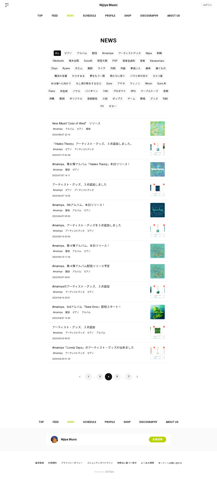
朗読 (90, 68)
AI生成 (64, 91)
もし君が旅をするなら (88, 83)
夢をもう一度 (97, 75)
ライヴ (101, 68)
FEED (55, 15)
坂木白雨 (74, 60)
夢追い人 (135, 68)
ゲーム (131, 98)
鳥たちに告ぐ (117, 75)
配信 (94, 53)
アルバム (82, 53)
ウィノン (135, 83)
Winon (148, 83)
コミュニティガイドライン (100, 463)
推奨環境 (39, 463)
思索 (165, 91)
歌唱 (142, 98)
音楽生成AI (129, 60)
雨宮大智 (102, 60)
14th (105, 91)
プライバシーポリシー (72, 463)
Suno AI (161, 83)
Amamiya (107, 53)
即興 (159, 53)
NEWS (70, 15)
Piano (52, 91)
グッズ (154, 98)
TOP (40, 15)
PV (102, 106)
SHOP (127, 15)
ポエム (79, 68)
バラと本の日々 (139, 75)
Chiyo (54, 68)
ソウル (76, 91)
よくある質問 (147, 463)
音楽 (142, 60)
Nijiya (149, 53)
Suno (109, 83)
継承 (148, 68)
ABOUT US (173, 15)
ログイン (206, 5)
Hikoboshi (58, 60)
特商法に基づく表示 (127, 463)
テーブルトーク (149, 91)
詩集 (51, 98)
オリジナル (76, 98)
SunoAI (88, 60)
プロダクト (119, 91)
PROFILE (110, 15)
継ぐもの (161, 68)
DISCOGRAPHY (149, 15)
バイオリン (91, 91)
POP (115, 60)
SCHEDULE (89, 15)
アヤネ (121, 83)
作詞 (112, 68)
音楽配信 (92, 98)
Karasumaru (157, 60)
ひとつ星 (158, 75)
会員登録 (157, 439)
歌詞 (62, 98)
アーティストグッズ (129, 53)
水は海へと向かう (61, 83)
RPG (133, 91)
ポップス (117, 98)
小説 (104, 98)
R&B (165, 98)
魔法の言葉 (60, 75)
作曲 (122, 68)
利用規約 (52, 463)
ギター (112, 106)
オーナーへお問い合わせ (170, 463)
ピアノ (68, 53)
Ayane (66, 68)
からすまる (78, 75)
